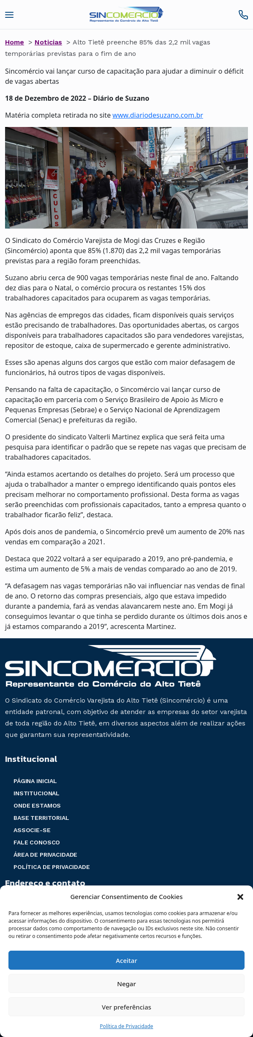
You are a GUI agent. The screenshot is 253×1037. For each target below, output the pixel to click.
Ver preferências (126, 1007)
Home (14, 42)
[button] (240, 896)
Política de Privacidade (126, 1026)
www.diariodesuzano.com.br (157, 115)
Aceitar (126, 960)
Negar (126, 983)
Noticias (48, 42)
